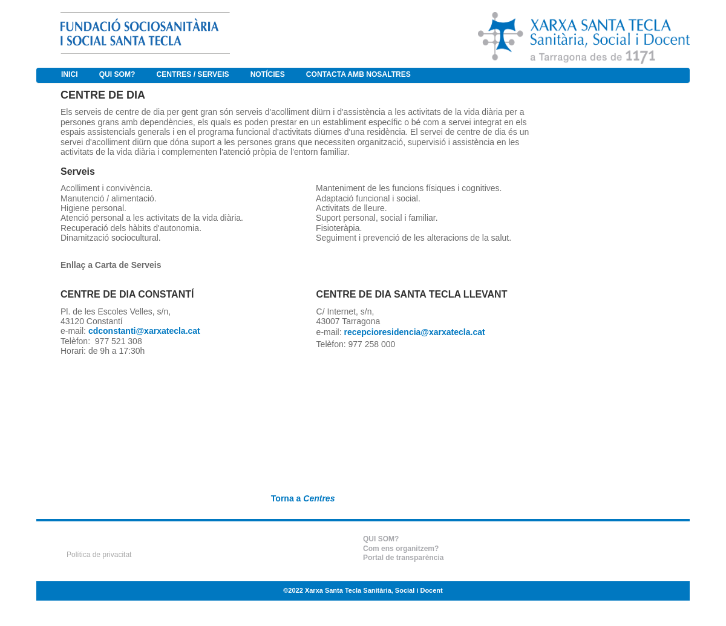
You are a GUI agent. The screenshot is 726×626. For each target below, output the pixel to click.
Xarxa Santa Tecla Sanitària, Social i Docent (374, 590)
